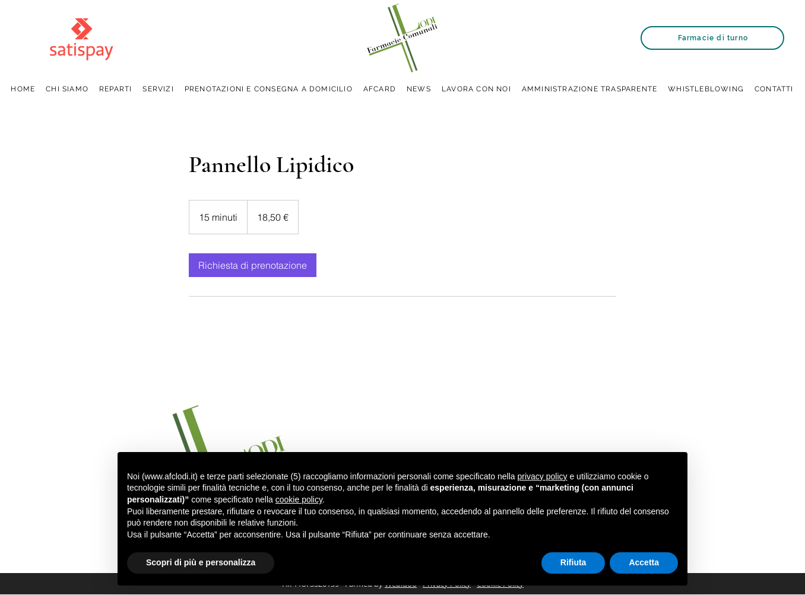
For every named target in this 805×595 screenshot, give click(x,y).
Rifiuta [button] (573, 562)
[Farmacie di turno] (712, 38)
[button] (158, 89)
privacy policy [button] (543, 476)
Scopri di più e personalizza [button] (200, 562)
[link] (252, 265)
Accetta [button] (644, 562)
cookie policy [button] (298, 499)
